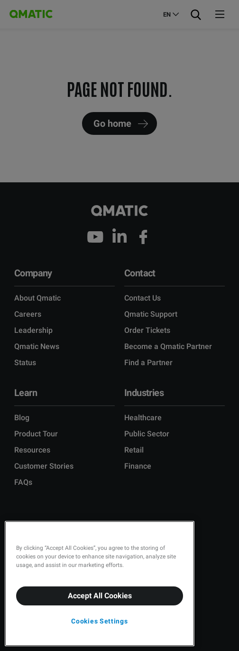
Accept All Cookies (100, 595)
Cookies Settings (99, 621)
